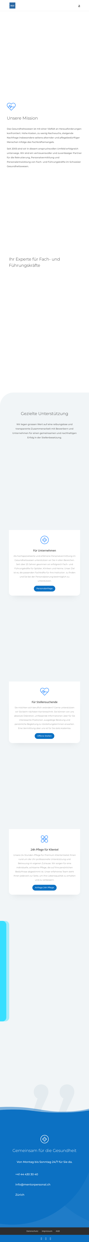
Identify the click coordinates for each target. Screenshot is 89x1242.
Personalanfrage (44, 588)
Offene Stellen (44, 736)
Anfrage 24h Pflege (44, 887)
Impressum (47, 1231)
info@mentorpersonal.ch (32, 1184)
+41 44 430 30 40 (26, 1174)
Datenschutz (32, 1231)
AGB (58, 1231)
